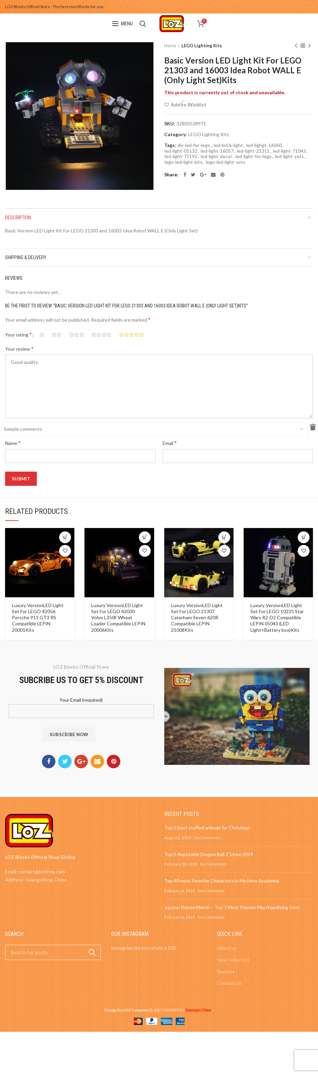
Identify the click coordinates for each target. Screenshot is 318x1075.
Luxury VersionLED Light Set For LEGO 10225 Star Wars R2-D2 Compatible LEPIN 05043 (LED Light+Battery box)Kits (277, 617)
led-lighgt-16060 (264, 145)
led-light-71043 (289, 151)
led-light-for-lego (254, 156)
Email (170, 443)
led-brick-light (228, 145)
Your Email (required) (81, 705)
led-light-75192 (181, 156)
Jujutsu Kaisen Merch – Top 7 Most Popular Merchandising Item (231, 907)
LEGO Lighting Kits (201, 45)
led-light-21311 (253, 151)
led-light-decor (216, 156)
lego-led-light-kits (183, 162)
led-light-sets (289, 156)
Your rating (18, 334)
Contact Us (229, 983)
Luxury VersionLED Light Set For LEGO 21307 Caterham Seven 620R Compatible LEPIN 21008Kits (197, 617)
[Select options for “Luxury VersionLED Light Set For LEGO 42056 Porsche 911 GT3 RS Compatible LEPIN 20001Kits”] (65, 537)
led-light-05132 (181, 151)
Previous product (296, 46)
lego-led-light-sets (225, 162)
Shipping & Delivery (25, 257)
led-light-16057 (217, 151)
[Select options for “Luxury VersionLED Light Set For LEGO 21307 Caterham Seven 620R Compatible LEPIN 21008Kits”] (224, 537)
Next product (310, 46)
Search (91, 952)
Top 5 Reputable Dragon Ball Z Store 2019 (208, 854)
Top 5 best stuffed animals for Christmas (207, 827)
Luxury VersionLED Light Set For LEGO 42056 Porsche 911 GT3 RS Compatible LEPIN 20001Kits (38, 617)
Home (170, 45)
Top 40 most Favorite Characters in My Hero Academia (221, 880)
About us (227, 948)
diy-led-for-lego (193, 145)
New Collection (233, 959)
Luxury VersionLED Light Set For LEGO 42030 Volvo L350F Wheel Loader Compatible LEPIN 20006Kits (118, 617)
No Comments (207, 837)
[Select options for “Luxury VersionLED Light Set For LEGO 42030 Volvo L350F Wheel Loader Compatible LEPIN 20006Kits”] (145, 537)
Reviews (226, 971)
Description (18, 217)
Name (13, 443)
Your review (19, 348)
